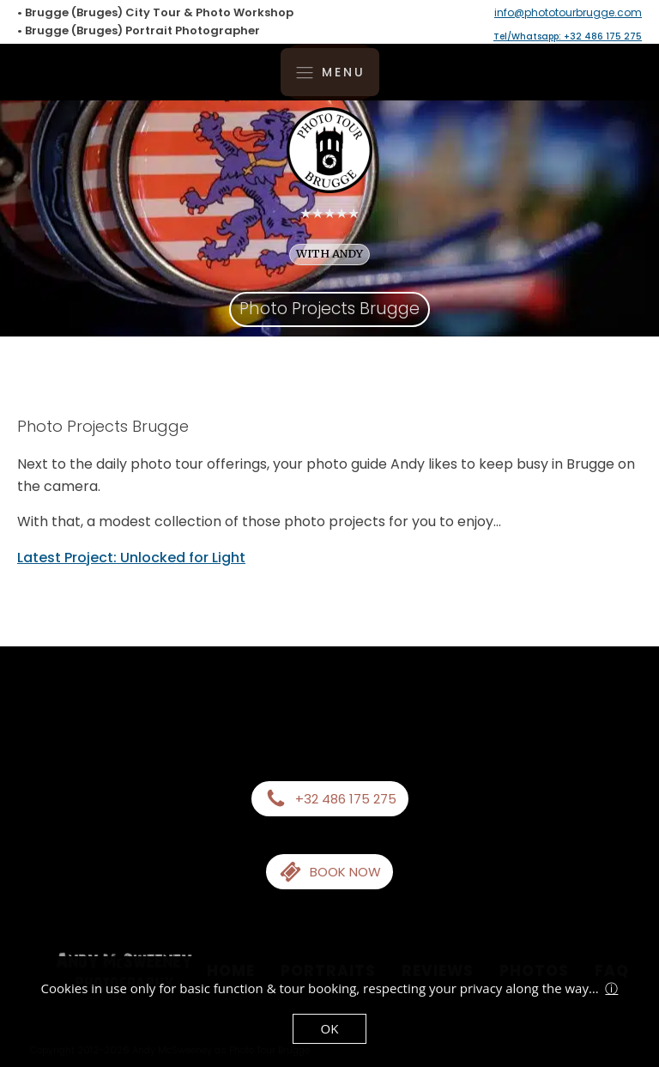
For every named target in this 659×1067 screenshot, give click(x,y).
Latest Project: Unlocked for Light (131, 557)
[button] (330, 798)
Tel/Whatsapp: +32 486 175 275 (567, 36)
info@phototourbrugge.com (568, 12)
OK (330, 1028)
